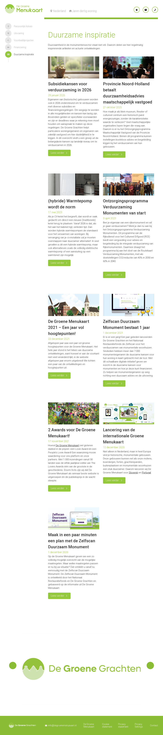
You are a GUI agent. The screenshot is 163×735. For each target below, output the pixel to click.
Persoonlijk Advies (18, 26)
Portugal (146, 472)
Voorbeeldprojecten (19, 40)
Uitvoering (14, 33)
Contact (154, 725)
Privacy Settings (139, 725)
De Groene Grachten (22, 725)
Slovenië (133, 472)
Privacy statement (123, 725)
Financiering (15, 47)
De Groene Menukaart (67, 445)
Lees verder (57, 152)
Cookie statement (107, 725)
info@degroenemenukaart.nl (62, 725)
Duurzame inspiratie (19, 54)
